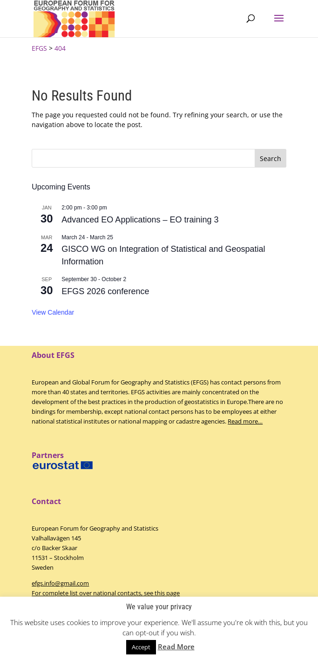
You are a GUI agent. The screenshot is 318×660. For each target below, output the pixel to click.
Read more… (245, 421)
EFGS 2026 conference (105, 291)
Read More (176, 646)
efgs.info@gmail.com (60, 583)
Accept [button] (141, 647)
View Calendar (53, 312)
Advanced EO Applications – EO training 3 (139, 219)
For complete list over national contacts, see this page (106, 593)
